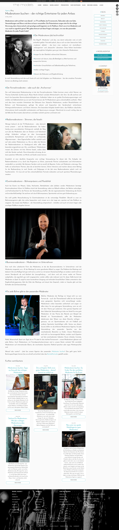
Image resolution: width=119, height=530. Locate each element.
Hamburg (15, 496)
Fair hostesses (76, 5)
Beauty (103, 19)
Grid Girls (62, 494)
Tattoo (38, 504)
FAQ (71, 526)
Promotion (63, 496)
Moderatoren (103, 45)
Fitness (38, 507)
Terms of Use (64, 526)
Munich (14, 504)
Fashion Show (40, 509)
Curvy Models (103, 25)
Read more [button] (18, 410)
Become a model (92, 5)
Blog (84, 5)
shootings (103, 38)
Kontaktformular (52, 354)
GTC (47, 526)
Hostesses (103, 22)
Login (101, 5)
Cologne (15, 501)
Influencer (102, 28)
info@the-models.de (92, 498)
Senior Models (102, 35)
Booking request (103, 60)
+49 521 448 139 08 (104, 91)
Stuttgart (15, 509)
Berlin (14, 494)
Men (37, 496)
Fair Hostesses (65, 491)
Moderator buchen (58, 351)
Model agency (54, 5)
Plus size (39, 501)
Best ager (39, 499)
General (102, 15)
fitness (103, 32)
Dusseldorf (16, 499)
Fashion (102, 41)
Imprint (42, 526)
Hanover (15, 507)
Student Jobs (63, 501)
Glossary (76, 526)
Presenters (65, 5)
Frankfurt (15, 512)
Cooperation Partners (66, 504)
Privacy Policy (54, 526)
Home (39, 5)
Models (45, 5)
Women (38, 494)
